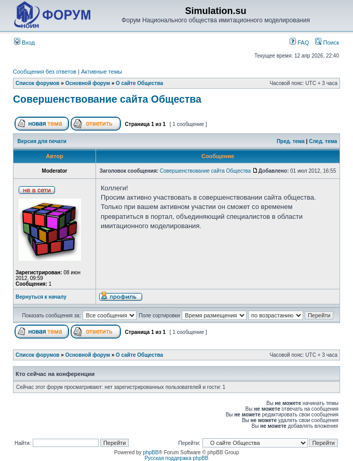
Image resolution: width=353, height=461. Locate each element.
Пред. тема (291, 141)
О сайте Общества (139, 83)
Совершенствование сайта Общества (107, 99)
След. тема (323, 141)
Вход (24, 42)
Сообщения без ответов (44, 71)
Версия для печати (42, 141)
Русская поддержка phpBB (176, 458)
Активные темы (101, 71)
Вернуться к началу (41, 297)
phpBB (150, 452)
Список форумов (38, 83)
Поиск (327, 42)
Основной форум (87, 83)
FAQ (299, 42)
